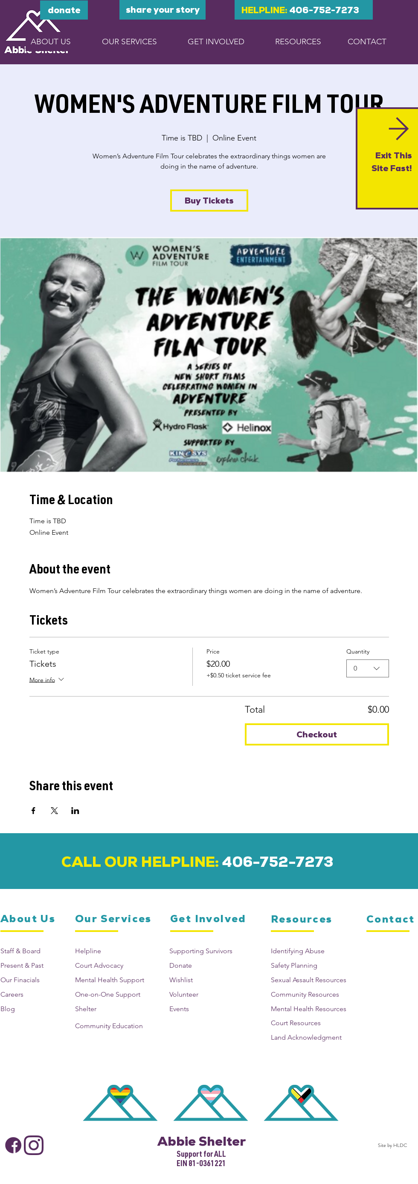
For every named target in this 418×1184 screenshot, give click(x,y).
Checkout (316, 734)
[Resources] (303, 919)
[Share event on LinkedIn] (75, 810)
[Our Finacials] (30, 980)
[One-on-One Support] (112, 994)
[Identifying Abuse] (312, 951)
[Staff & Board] (30, 951)
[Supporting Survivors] (203, 951)
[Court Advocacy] (112, 965)
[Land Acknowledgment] (312, 1037)
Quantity (357, 651)
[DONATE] (64, 10)
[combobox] (367, 668)
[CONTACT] (367, 41)
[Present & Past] (30, 965)
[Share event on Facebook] (33, 810)
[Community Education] (112, 1026)
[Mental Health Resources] (312, 1009)
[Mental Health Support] (112, 980)
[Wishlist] (203, 980)
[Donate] (203, 965)
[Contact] (392, 919)
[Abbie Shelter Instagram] (33, 1145)
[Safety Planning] (312, 965)
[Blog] (30, 1009)
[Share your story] (162, 10)
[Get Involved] (209, 918)
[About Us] (28, 918)
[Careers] (30, 994)
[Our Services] (114, 918)
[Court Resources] (312, 1023)
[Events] (203, 1009)
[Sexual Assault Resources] (312, 980)
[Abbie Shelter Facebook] (13, 1145)
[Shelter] (112, 1009)
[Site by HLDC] (391, 1145)
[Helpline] (112, 951)
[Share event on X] (54, 810)
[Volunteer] (203, 994)
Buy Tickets (209, 200)
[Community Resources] (312, 994)
